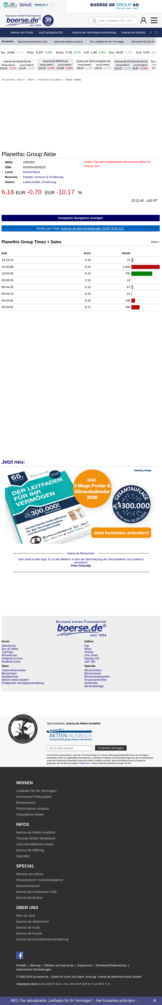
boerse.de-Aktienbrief (32, 921)
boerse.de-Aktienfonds (17, 61)
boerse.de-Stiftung (30, 850)
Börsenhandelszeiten (97, 676)
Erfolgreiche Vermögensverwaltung (23, 683)
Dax (3, 52)
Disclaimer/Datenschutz (111, 965)
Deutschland (31, 172)
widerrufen (85, 763)
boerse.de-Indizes (133, 32)
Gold (139, 52)
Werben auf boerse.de (59, 965)
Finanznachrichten (95, 679)
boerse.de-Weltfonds (55, 61)
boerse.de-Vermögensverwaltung (94, 32)
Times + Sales (73, 79)
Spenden (23, 856)
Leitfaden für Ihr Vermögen (36, 791)
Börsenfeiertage (94, 686)
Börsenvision (26, 802)
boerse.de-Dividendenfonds (131, 61)
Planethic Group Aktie (49, 79)
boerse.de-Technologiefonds (93, 61)
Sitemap (35, 965)
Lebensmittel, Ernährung (39, 182)
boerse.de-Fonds (22, 32)
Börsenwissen (92, 673)
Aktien (30, 79)
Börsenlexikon (92, 670)
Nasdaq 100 (91, 658)
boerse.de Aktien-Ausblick (35, 832)
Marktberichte (10, 676)
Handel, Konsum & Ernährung (43, 177)
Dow (111, 52)
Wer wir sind (25, 915)
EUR (86, 52)
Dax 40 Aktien (10, 649)
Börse (20, 79)
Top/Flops (7, 652)
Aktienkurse (9, 645)
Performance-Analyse (32, 808)
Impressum (84, 965)
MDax (30, 52)
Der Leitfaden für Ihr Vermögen (107, 41)
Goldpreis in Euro (12, 658)
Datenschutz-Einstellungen (33, 969)
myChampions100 (51, 32)
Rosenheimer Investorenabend (39, 880)
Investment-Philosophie (34, 797)
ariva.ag (90, 976)
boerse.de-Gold (27, 927)
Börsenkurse (9, 655)
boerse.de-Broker (29, 897)
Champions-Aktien (30, 814)
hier (129, 763)
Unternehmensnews (14, 670)
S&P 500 (89, 661)
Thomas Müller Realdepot (35, 838)
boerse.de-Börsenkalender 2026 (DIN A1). (93, 228)
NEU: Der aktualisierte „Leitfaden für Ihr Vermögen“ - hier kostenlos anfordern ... (74, 1000)
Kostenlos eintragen (111, 748)
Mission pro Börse (29, 874)
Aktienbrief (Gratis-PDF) (144, 41)
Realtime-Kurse (11, 661)
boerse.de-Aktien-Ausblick (68, 41)
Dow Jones (91, 655)
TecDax (60, 52)
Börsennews (9, 673)
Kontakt (21, 965)
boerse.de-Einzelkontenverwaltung (42, 939)
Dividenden (91, 683)
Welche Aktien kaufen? (15, 679)
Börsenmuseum (28, 886)
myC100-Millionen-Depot (35, 844)
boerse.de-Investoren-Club (33, 41)
